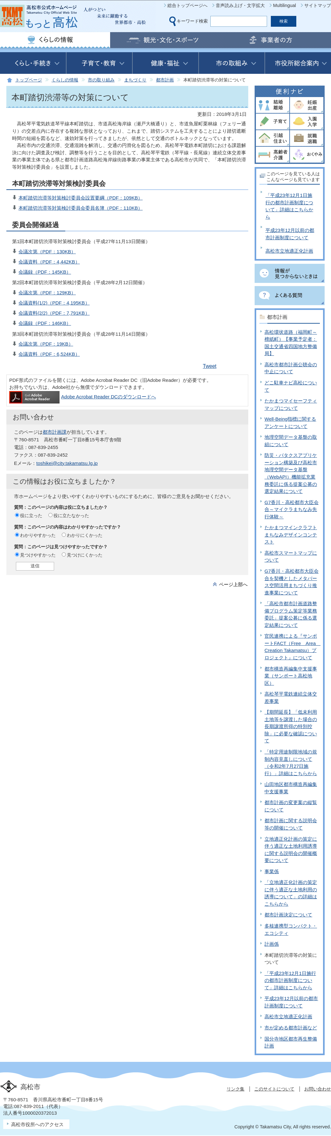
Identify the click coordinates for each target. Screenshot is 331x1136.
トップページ (28, 80)
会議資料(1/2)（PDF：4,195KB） (54, 302)
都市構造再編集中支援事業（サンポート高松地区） (290, 676)
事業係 (271, 871)
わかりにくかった (84, 535)
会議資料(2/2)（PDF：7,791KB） (54, 313)
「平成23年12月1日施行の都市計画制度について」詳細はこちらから (290, 980)
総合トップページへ (187, 5)
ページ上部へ (233, 584)
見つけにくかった (84, 554)
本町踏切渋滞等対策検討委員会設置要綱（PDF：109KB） (80, 197)
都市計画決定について (288, 914)
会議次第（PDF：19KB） (45, 344)
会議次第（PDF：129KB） (47, 292)
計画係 (271, 944)
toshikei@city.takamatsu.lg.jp (67, 463)
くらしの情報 (65, 80)
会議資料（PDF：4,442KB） (49, 261)
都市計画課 (55, 432)
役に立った (31, 515)
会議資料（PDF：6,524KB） (49, 354)
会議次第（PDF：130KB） (47, 251)
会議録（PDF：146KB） (44, 323)
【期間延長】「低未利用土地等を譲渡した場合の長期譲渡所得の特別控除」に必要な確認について (290, 726)
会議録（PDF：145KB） (44, 272)
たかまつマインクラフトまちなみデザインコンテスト (290, 534)
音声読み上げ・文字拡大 (240, 5)
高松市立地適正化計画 (289, 251)
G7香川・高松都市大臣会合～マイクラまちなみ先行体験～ (291, 509)
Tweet (209, 366)
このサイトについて (274, 1088)
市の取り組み (101, 80)
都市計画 (165, 80)
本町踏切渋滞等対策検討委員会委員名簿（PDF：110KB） (80, 208)
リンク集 (235, 1088)
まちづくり (135, 80)
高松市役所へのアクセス (37, 1124)
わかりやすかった (38, 535)
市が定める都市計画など (290, 1027)
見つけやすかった (38, 554)
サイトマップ (317, 5)
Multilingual (284, 5)
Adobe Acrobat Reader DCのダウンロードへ (82, 396)
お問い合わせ (317, 1088)
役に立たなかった (71, 515)
